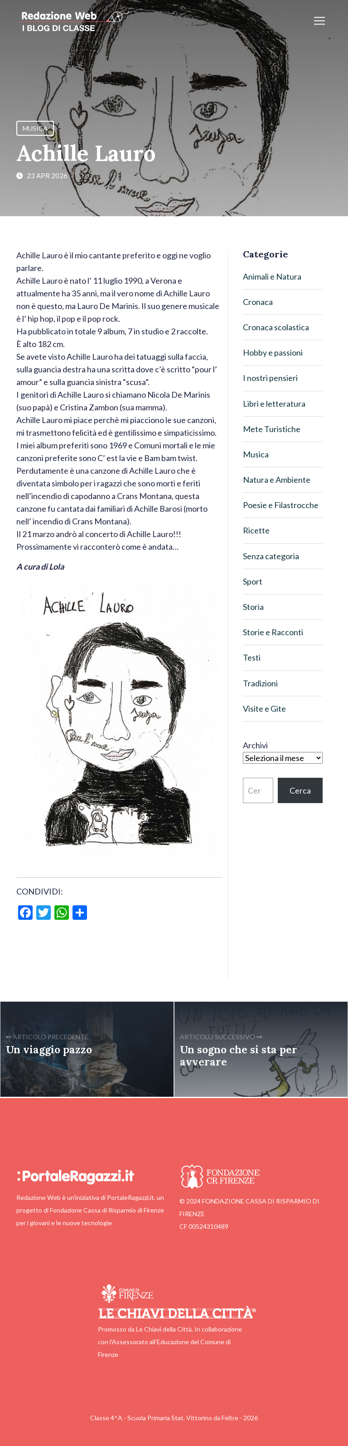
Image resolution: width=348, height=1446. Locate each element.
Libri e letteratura (274, 404)
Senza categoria (271, 556)
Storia (253, 607)
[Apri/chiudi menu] (319, 20)
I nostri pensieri (270, 378)
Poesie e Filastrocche (281, 505)
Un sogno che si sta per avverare (238, 1055)
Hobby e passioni (273, 352)
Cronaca (258, 302)
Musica (35, 128)
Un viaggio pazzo (49, 1049)
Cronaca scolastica (276, 327)
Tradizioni (260, 683)
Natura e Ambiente (276, 480)
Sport (252, 581)
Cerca (300, 790)
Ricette (256, 530)
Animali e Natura (272, 276)
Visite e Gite (264, 708)
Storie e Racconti (273, 632)
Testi (252, 657)
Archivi (255, 745)
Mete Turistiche (271, 429)
